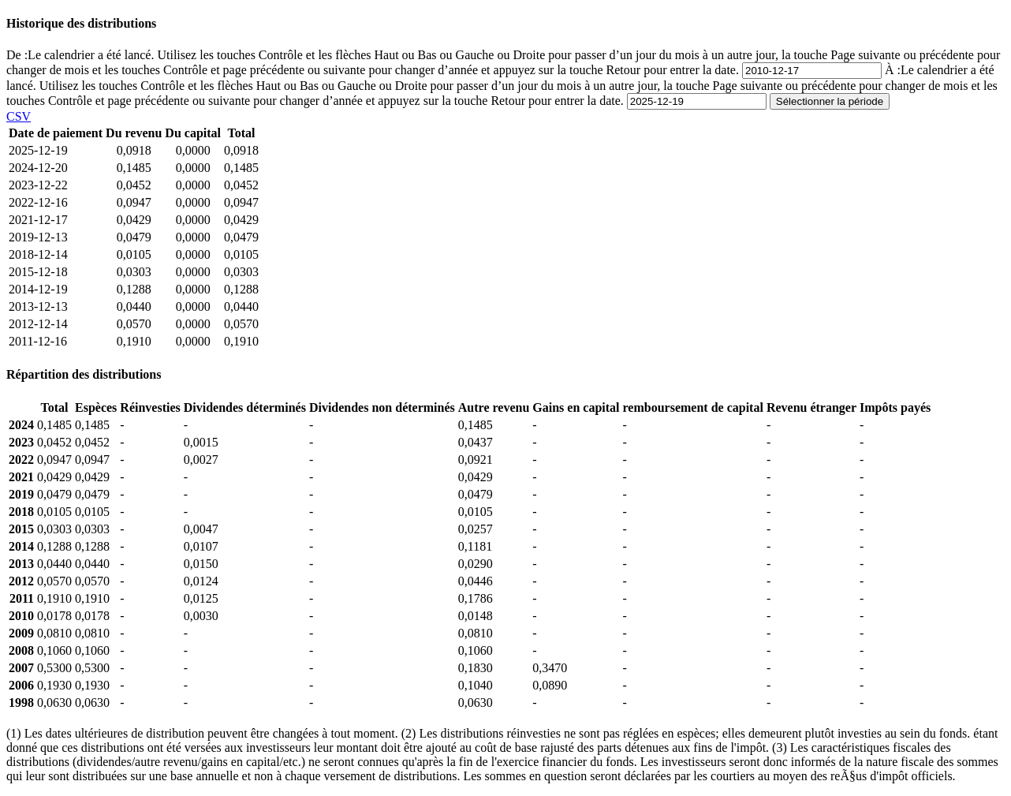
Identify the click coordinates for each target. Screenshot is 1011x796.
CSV (18, 116)
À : (502, 85)
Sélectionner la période (829, 101)
